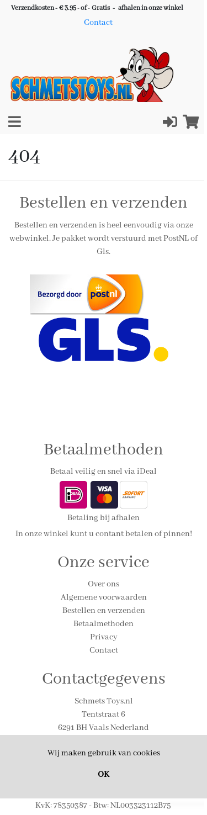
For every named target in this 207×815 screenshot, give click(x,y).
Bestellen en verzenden (103, 611)
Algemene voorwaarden (104, 597)
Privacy (104, 637)
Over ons (103, 584)
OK (103, 775)
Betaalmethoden (103, 624)
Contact (98, 23)
